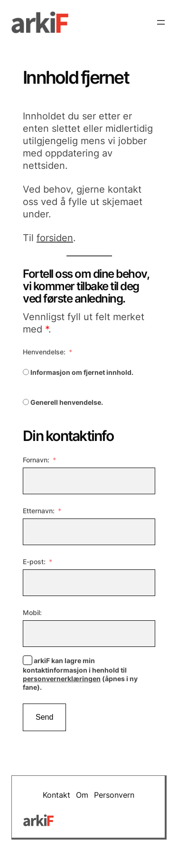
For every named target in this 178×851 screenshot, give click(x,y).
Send (44, 717)
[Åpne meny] (161, 22)
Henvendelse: (44, 352)
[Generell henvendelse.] (26, 402)
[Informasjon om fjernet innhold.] (26, 372)
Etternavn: (39, 511)
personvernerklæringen (62, 679)
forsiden (55, 238)
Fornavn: (36, 460)
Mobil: (32, 612)
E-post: (34, 562)
